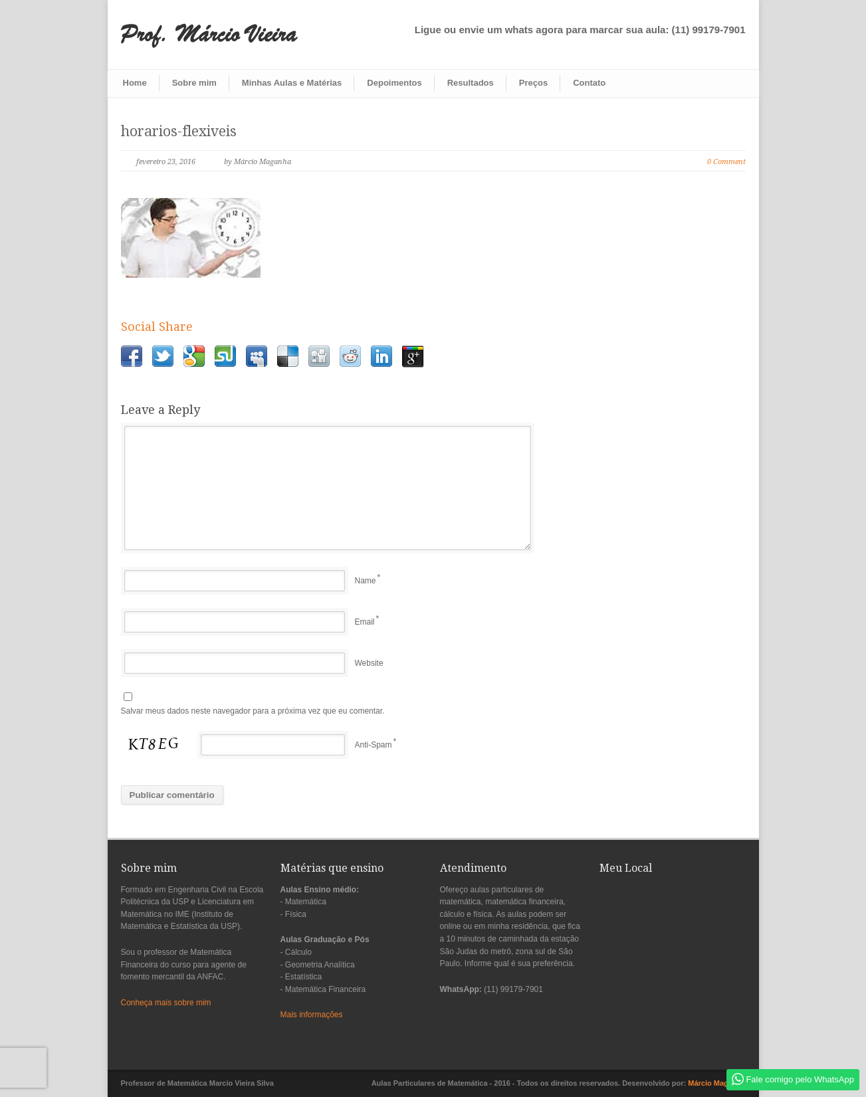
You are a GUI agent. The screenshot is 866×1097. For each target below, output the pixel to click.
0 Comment (726, 161)
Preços (533, 83)
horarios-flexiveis (179, 131)
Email (365, 622)
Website (369, 663)
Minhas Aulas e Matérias (292, 83)
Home (135, 83)
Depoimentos (394, 83)
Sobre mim (194, 83)
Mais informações (311, 1014)
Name (365, 580)
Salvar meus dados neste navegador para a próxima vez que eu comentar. (253, 711)
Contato (589, 83)
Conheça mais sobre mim (166, 1002)
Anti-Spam (373, 744)
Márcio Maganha (716, 1083)
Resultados (470, 83)
